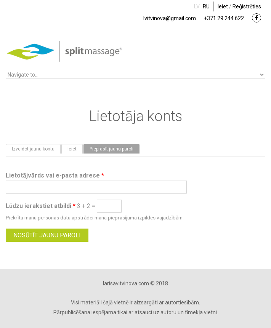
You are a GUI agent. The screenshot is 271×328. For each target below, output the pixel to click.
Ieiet (223, 6)
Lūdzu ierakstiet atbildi (40, 206)
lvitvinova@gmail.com (169, 18)
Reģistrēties (247, 6)
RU (206, 6)
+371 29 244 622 (224, 18)
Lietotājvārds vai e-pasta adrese (55, 175)
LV (197, 6)
